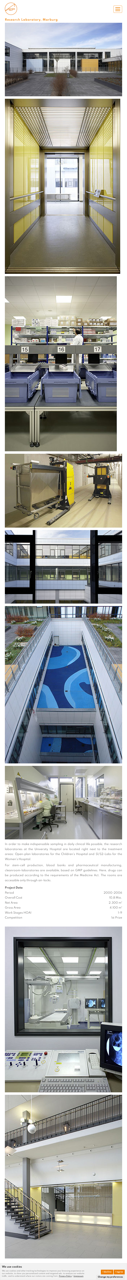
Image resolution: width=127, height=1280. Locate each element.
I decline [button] (107, 1272)
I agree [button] (119, 1272)
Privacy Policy (65, 1276)
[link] (66, 1276)
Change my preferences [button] (110, 1277)
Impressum (78, 1276)
